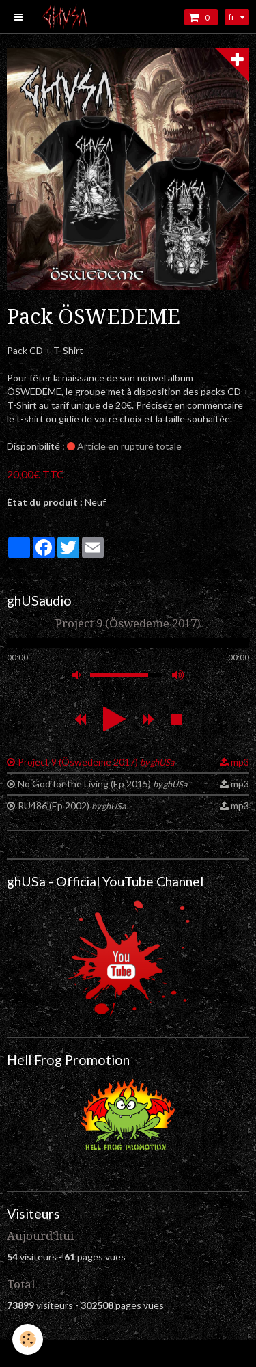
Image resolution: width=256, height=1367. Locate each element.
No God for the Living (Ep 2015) (102, 783)
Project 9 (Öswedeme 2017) (96, 762)
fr (232, 17)
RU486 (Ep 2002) (72, 805)
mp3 (240, 762)
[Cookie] (27, 1339)
